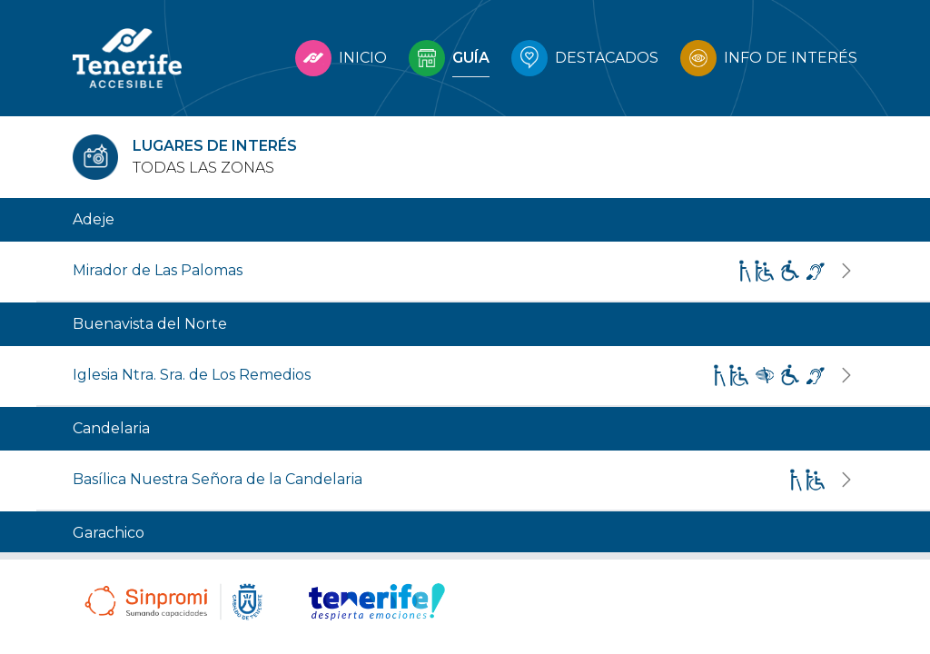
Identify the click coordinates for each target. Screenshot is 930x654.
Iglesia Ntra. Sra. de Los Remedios (192, 374)
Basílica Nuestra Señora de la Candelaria (217, 479)
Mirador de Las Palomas (157, 270)
